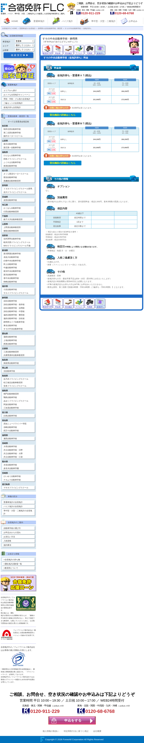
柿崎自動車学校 (10, 282)
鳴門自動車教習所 (11, 394)
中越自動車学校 (10, 267)
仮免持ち (100, 53)
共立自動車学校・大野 (13, 453)
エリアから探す (10, 90)
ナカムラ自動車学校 (12, 480)
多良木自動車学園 (11, 468)
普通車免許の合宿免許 (13, 502)
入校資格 (7, 541)
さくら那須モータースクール (16, 174)
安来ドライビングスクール (15, 386)
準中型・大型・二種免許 (103, 21)
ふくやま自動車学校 (12, 162)
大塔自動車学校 (10, 446)
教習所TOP (47, 53)
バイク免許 (67, 21)
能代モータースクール (13, 136)
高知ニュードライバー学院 (15, 424)
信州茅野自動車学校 (12, 239)
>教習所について (11, 568)
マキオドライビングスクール (16, 488)
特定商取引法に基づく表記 (76, 731)
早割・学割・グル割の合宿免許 (17, 99)
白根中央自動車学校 (12, 261)
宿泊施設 (68, 53)
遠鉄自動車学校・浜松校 (14, 318)
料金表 (58, 53)
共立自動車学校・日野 (13, 450)
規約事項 (7, 545)
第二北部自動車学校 (12, 133)
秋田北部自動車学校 (12, 129)
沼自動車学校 (9, 371)
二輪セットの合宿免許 (13, 103)
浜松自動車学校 (10, 301)
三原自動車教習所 (11, 352)
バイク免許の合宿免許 (13, 506)
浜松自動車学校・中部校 (14, 311)
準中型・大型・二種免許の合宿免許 (18, 512)
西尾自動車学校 (10, 344)
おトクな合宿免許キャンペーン (17, 95)
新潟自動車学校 (10, 275)
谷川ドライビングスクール (15, 192)
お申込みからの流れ (12, 532)
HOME (14, 21)
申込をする (73, 720)
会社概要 (97, 731)
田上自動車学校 (10, 264)
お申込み (133, 21)
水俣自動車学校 (10, 465)
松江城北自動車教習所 (13, 382)
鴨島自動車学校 (10, 397)
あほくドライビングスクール (16, 401)
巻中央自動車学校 (11, 278)
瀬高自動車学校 (10, 438)
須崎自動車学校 (10, 427)
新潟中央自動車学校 (12, 271)
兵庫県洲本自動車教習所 (14, 355)
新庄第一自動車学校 (12, 147)
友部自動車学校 (10, 200)
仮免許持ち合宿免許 (12, 107)
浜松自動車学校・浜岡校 (14, 308)
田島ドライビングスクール (15, 159)
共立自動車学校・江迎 (13, 457)
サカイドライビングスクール (16, 293)
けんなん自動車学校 (12, 155)
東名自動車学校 (10, 325)
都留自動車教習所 (11, 231)
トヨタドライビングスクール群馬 (18, 189)
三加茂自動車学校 (11, 408)
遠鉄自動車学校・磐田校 (14, 315)
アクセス (79, 53)
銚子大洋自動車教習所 (13, 219)
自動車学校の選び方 (12, 528)
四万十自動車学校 (11, 430)
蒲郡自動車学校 (10, 337)
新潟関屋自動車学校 (12, 254)
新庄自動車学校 (10, 144)
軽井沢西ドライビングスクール (17, 242)
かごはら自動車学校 (12, 208)
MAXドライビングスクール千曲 (17, 246)
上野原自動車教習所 (12, 227)
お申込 (134, 51)
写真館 (89, 53)
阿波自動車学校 (10, 404)
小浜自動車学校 (10, 289)
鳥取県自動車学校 (11, 363)
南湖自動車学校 (10, 166)
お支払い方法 (9, 537)
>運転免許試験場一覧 (13, 564)
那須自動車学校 (10, 177)
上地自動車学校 (10, 340)
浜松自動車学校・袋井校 (14, 304)
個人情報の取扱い (51, 731)
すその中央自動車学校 (13, 329)
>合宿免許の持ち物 (12, 560)
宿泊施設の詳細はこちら (63, 115)
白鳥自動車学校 (10, 416)
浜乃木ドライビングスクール (16, 379)
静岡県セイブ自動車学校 (14, 322)
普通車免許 (39, 21)
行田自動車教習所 (11, 211)
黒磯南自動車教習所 (12, 181)
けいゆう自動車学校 (12, 476)
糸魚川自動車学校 (11, 257)
